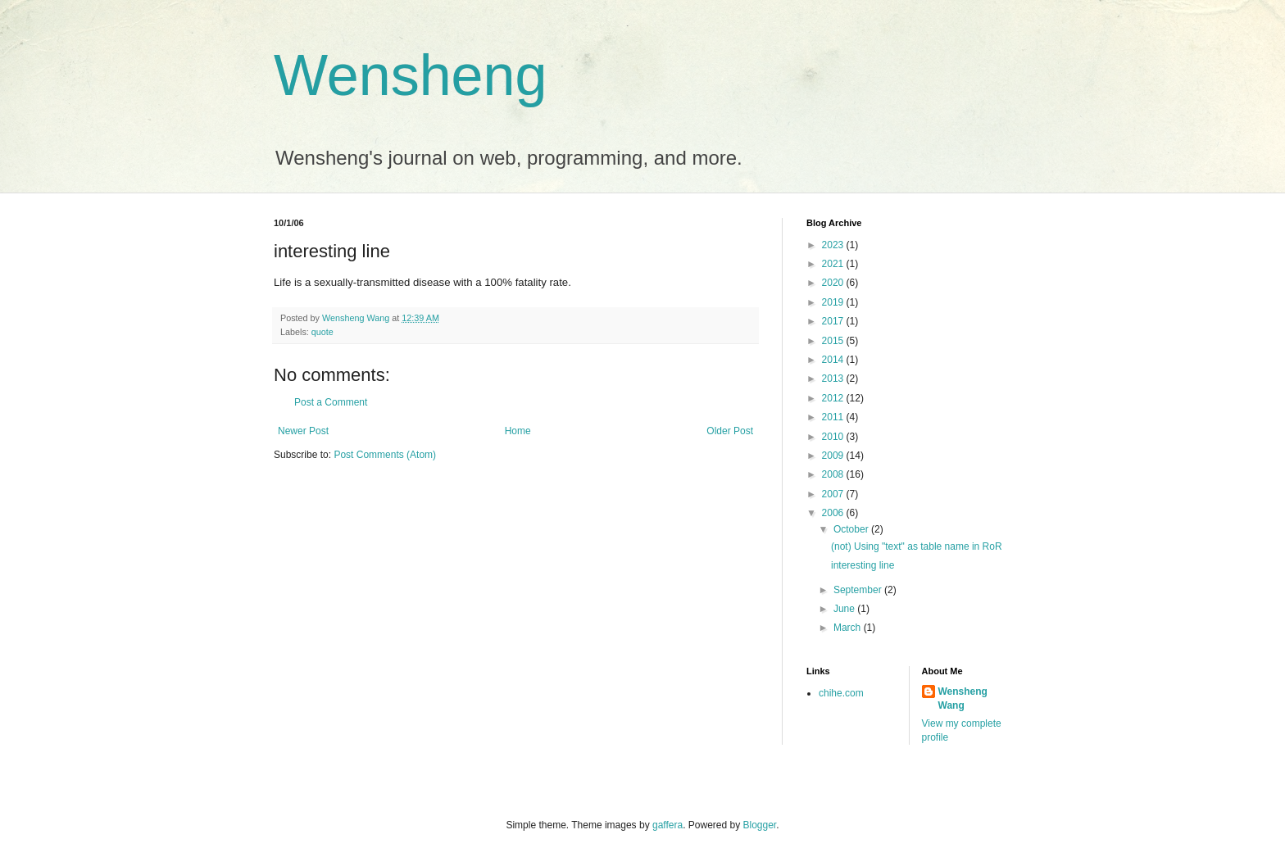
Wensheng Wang (963, 698)
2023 (834, 245)
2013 (834, 378)
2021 (834, 264)
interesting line (862, 565)
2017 (834, 321)
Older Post (729, 431)
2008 (834, 474)
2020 (834, 282)
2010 (834, 436)
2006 (834, 513)
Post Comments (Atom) (385, 454)
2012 (834, 398)
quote (322, 332)
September (858, 590)
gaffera (667, 825)
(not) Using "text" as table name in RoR (916, 546)
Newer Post (303, 431)
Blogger (760, 825)
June (845, 608)
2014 (834, 359)
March (848, 627)
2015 (834, 341)
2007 (834, 494)
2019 (834, 302)
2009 (834, 455)
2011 (834, 417)
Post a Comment (330, 402)
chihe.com (841, 693)
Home (518, 431)
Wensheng (410, 75)
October (852, 529)
